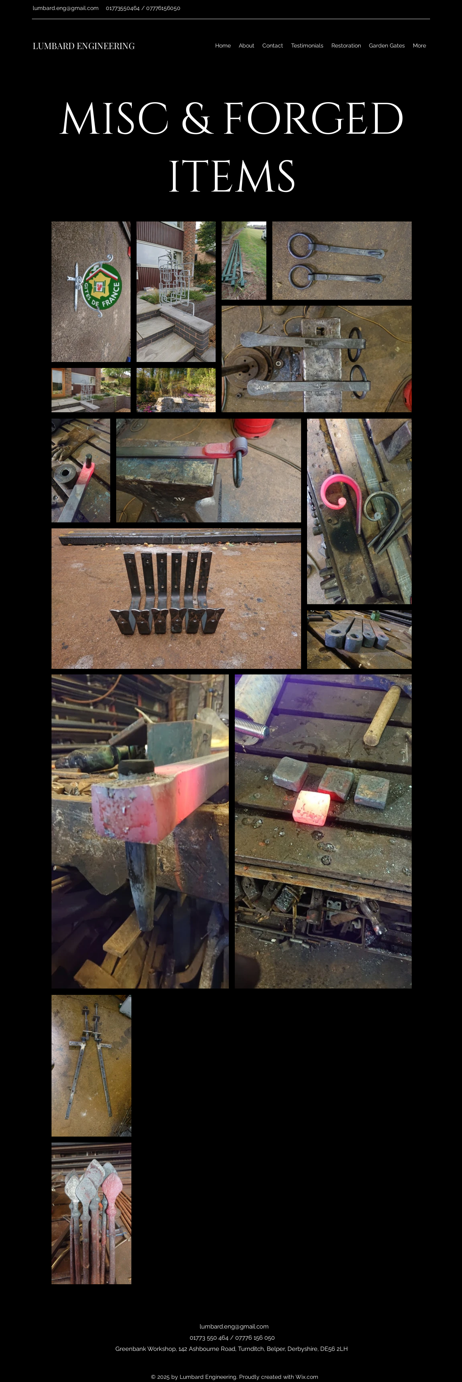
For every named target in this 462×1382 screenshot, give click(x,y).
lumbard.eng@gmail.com (66, 8)
